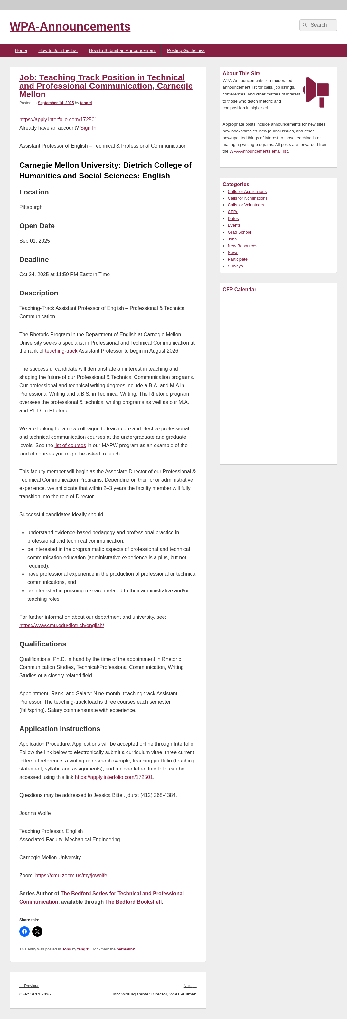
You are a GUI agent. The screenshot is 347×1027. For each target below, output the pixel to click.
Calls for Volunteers (246, 205)
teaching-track (62, 351)
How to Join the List (58, 50)
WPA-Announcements (70, 26)
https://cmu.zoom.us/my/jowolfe (71, 875)
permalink (126, 949)
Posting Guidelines (186, 50)
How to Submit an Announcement (122, 50)
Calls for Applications (247, 191)
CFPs (233, 211)
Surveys (235, 266)
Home (21, 50)
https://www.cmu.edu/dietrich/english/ (61, 625)
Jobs (66, 949)
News (233, 252)
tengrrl (86, 103)
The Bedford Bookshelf (133, 902)
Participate (238, 259)
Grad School (239, 232)
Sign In (88, 128)
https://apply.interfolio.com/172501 (58, 119)
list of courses (70, 445)
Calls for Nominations (248, 198)
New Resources (243, 245)
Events (234, 225)
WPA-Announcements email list (259, 151)
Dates (233, 218)
